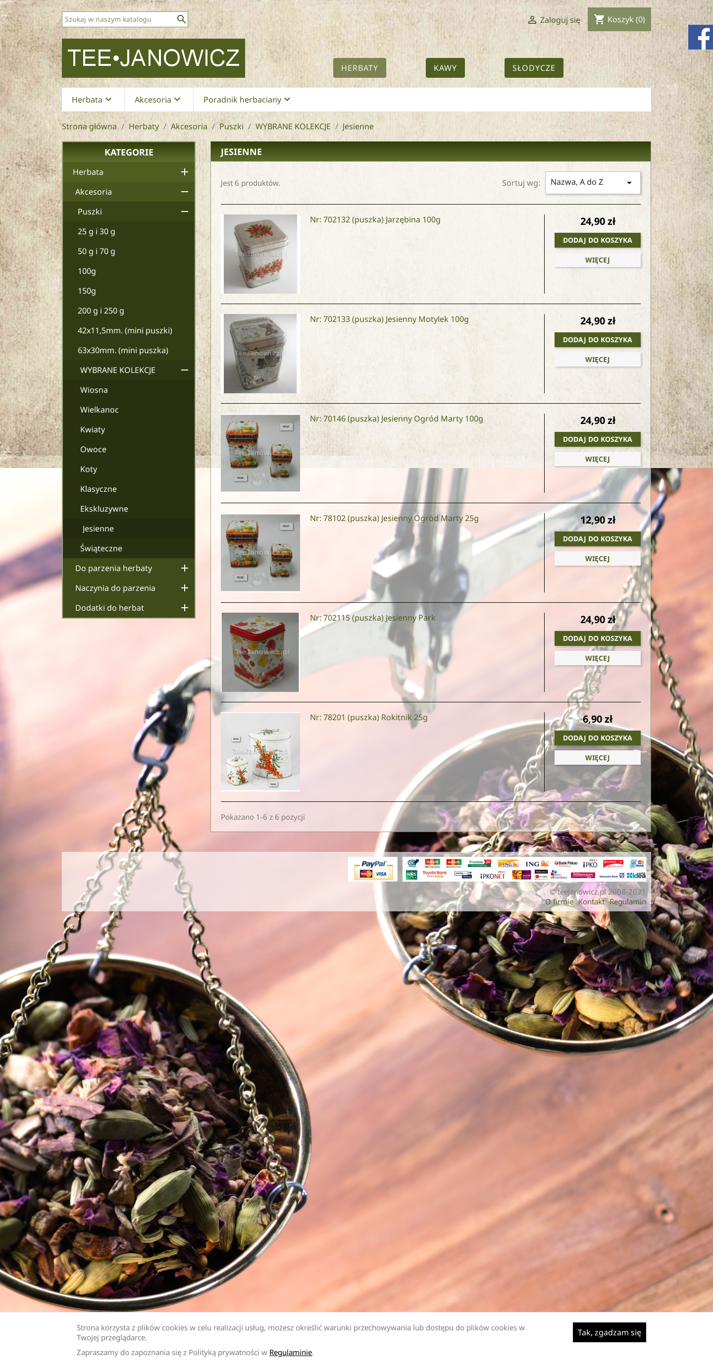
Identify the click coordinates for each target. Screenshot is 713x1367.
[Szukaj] (125, 19)
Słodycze (534, 67)
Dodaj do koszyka (597, 240)
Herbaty (359, 67)
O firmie (559, 901)
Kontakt (591, 901)
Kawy (445, 67)
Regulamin (628, 901)
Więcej (597, 259)
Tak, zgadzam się (609, 1332)
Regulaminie (290, 1352)
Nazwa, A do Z (593, 182)
